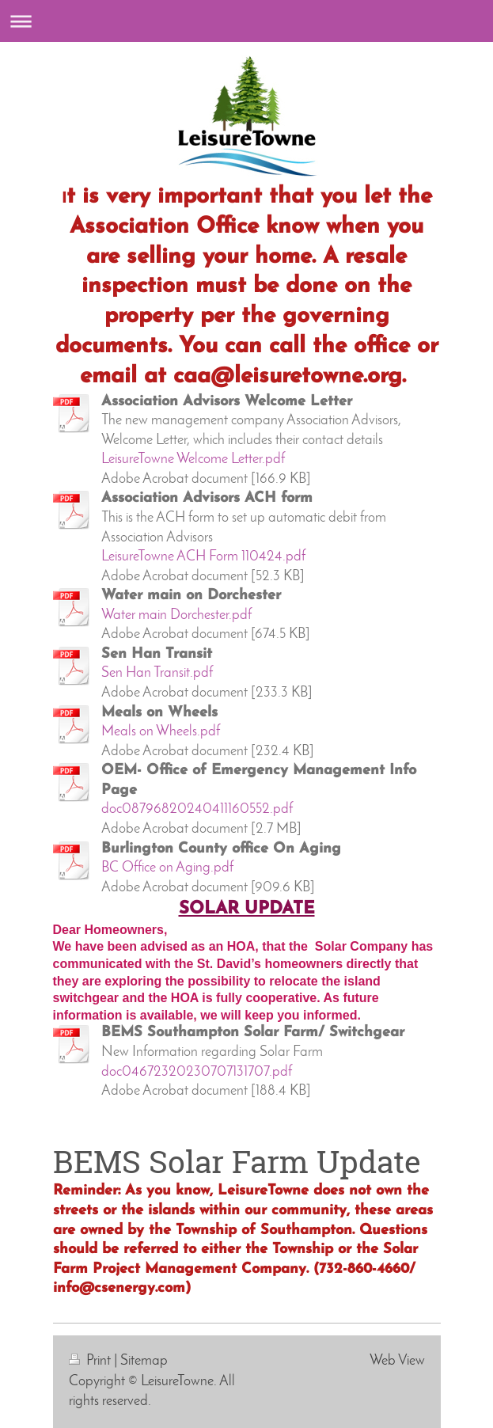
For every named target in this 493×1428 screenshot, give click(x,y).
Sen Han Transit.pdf (157, 673)
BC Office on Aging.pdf (167, 867)
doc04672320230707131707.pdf (196, 1072)
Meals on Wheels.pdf (160, 731)
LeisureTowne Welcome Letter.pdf (193, 459)
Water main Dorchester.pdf (176, 615)
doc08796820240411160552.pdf (197, 809)
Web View (397, 1361)
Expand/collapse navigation (246, 21)
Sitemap (144, 1361)
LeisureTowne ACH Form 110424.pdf (203, 556)
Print (91, 1361)
